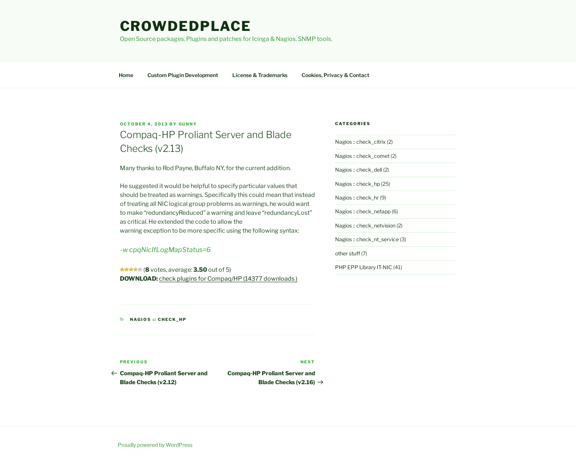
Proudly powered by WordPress (155, 445)
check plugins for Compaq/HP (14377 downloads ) (228, 278)
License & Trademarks (259, 75)
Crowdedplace (186, 26)
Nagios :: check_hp (158, 319)
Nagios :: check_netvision (365, 225)
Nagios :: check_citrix (360, 141)
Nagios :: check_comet (362, 156)
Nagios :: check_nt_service (367, 239)
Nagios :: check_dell (358, 169)
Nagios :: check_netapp (363, 211)
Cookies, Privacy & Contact (335, 75)
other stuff (347, 253)
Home (126, 75)
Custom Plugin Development (182, 75)
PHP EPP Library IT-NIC (363, 267)
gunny (188, 124)
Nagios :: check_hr (357, 197)
